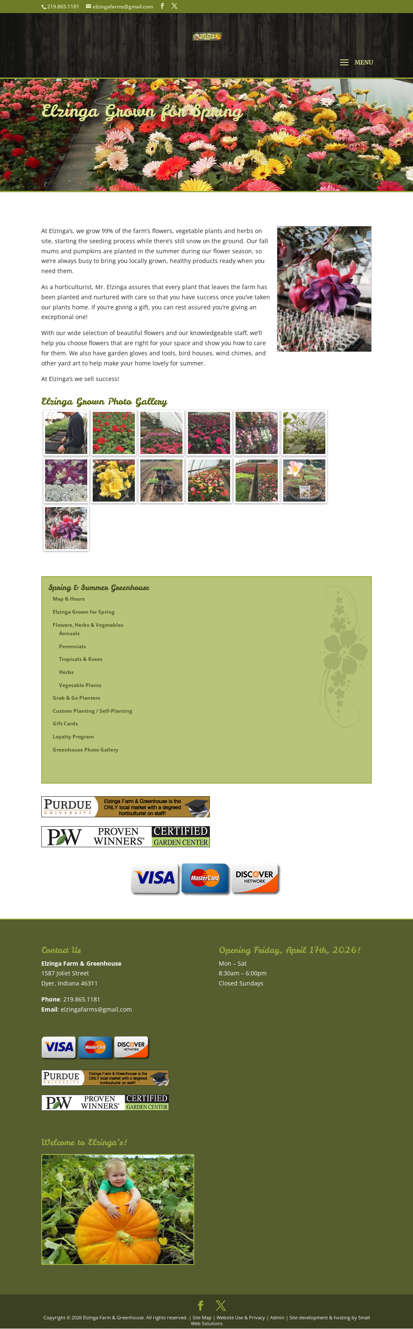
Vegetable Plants (80, 685)
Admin (277, 1317)
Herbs (66, 672)
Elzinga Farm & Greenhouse (113, 1317)
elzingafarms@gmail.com (96, 1009)
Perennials (72, 646)
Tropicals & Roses (80, 659)
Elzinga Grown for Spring (84, 611)
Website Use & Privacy (241, 1317)
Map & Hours (69, 598)
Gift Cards (65, 723)
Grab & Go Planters (76, 697)
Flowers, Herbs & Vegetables (88, 624)
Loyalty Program (73, 736)
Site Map (202, 1317)
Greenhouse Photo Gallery (85, 749)
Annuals (69, 633)
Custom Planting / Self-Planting (92, 710)
